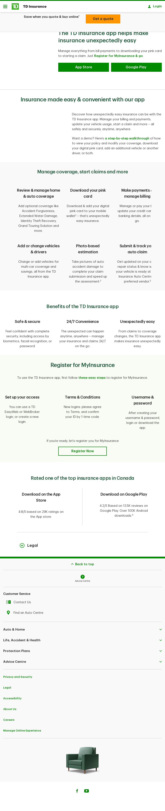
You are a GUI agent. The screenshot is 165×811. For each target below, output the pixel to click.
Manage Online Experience (22, 732)
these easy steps (91, 379)
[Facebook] (77, 793)
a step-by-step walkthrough (127, 140)
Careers (8, 721)
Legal (7, 689)
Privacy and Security (17, 678)
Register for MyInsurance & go (118, 57)
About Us (9, 710)
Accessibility (12, 699)
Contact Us (19, 603)
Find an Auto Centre (25, 614)
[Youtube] (86, 793)
